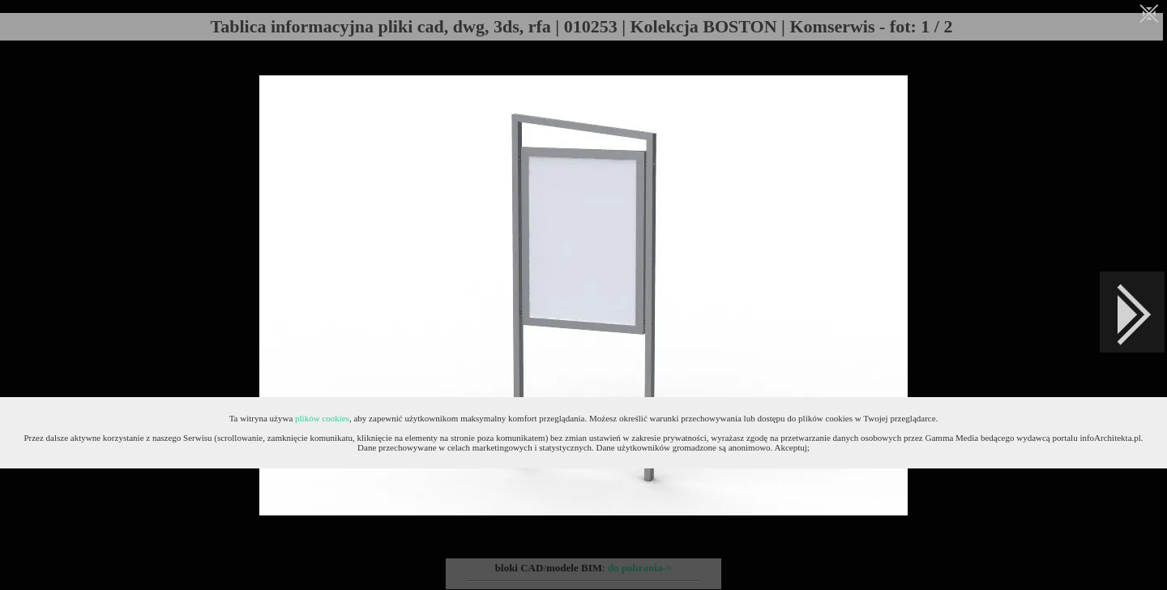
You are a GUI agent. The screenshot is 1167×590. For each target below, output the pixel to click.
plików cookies (322, 418)
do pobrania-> (640, 568)
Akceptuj (791, 447)
